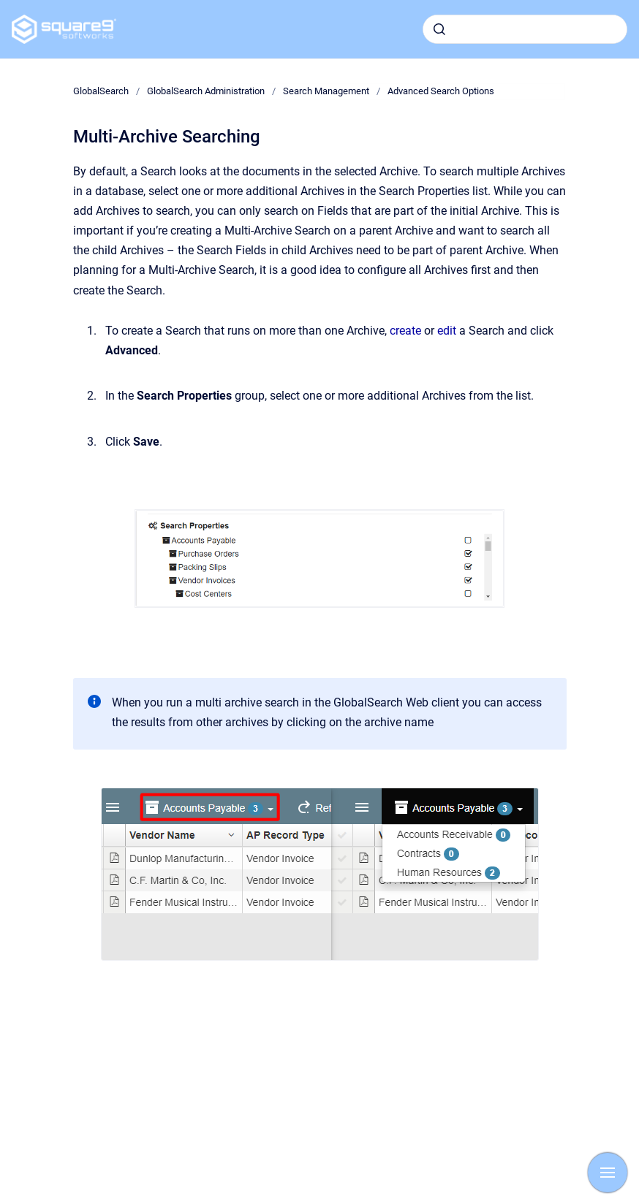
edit (448, 331)
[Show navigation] (607, 1172)
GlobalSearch (101, 90)
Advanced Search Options (440, 90)
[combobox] (525, 29)
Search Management (326, 90)
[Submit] (439, 29)
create (407, 331)
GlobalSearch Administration (206, 90)
